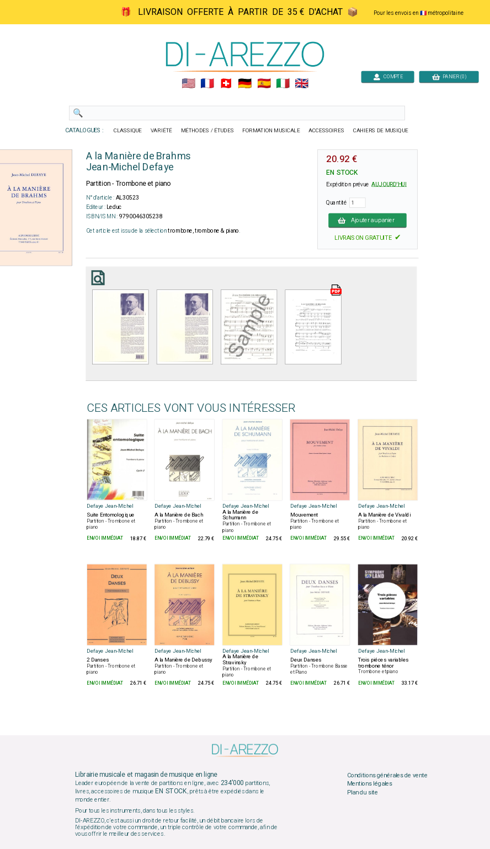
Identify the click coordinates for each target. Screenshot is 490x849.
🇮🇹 (283, 84)
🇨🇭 (226, 84)
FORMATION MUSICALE (271, 131)
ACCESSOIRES (326, 131)
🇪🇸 (264, 84)
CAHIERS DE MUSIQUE (380, 131)
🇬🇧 (301, 84)
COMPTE (388, 76)
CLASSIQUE (128, 131)
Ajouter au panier (367, 220)
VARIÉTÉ (161, 131)
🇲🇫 (207, 84)
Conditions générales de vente (387, 775)
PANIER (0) (449, 76)
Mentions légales (369, 784)
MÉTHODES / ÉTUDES (207, 131)
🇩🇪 (245, 84)
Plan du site (362, 792)
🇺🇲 (188, 84)
